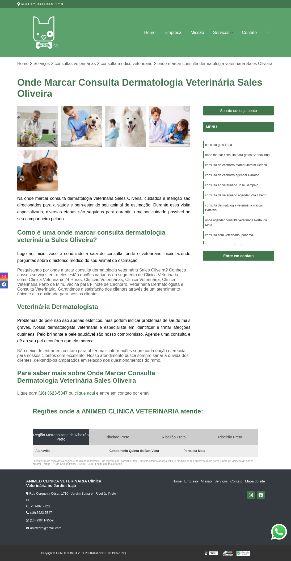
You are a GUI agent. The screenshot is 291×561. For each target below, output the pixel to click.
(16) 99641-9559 (39, 520)
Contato (249, 32)
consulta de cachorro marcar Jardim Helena (236, 165)
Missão (197, 32)
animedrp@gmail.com (43, 528)
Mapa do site (255, 481)
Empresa (173, 32)
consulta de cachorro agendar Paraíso (232, 175)
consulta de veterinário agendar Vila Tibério (236, 195)
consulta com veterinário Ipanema (229, 235)
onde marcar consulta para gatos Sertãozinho (237, 155)
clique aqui (85, 393)
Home (149, 32)
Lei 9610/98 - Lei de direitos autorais (100, 464)
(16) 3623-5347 (54, 393)
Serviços (221, 32)
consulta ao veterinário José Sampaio (231, 185)
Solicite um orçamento (238, 111)
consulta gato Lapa (218, 145)
